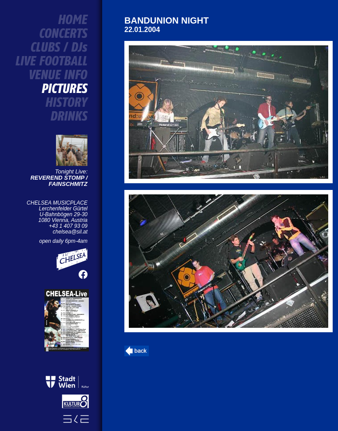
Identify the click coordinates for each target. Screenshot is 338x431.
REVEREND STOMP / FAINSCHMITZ (58, 180)
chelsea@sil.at (70, 232)
